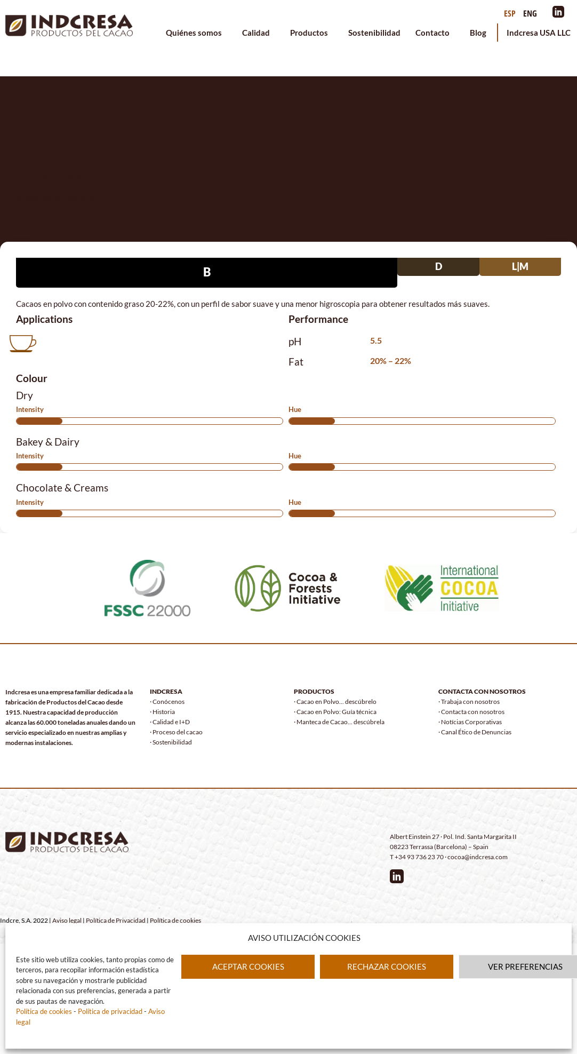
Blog (478, 32)
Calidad (258, 32)
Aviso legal (67, 920)
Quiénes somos (196, 32)
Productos (311, 32)
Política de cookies (44, 1011)
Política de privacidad (109, 1011)
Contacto (435, 32)
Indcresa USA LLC (539, 32)
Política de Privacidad (116, 920)
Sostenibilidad (374, 32)
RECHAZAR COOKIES (386, 966)
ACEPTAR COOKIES (248, 966)
